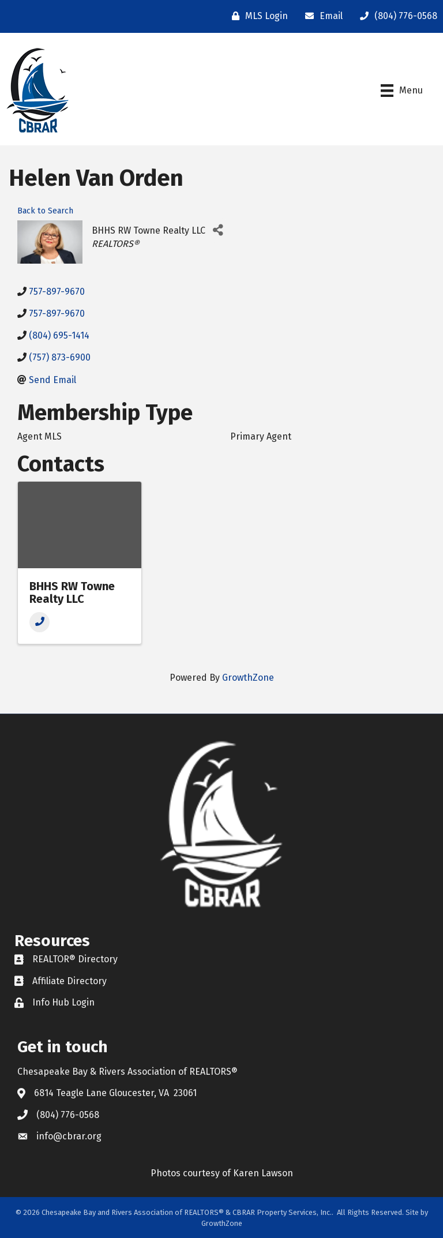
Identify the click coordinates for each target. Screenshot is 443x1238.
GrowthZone (248, 677)
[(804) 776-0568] (395, 16)
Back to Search (45, 211)
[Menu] (401, 90)
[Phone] (39, 622)
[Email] (321, 16)
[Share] (218, 230)
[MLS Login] (257, 16)
